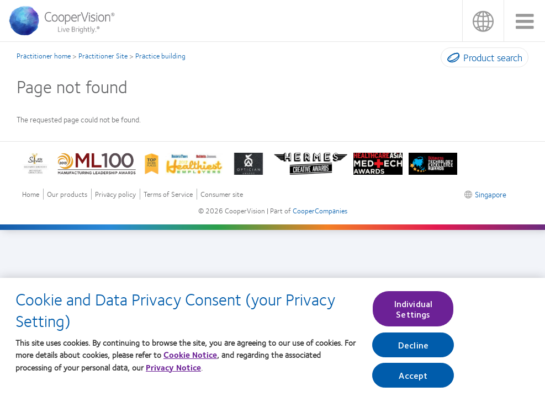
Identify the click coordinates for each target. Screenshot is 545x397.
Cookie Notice (190, 357)
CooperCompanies (320, 210)
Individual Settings (413, 312)
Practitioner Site (103, 55)
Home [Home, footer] (30, 194)
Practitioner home (44, 55)
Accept (413, 378)
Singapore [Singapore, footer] (490, 194)
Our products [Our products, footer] (67, 194)
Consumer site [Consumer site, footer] (221, 194)
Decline (413, 348)
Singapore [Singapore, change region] (483, 20)
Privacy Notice (173, 370)
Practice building (160, 55)
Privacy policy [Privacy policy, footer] (115, 194)
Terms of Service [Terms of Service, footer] (168, 194)
